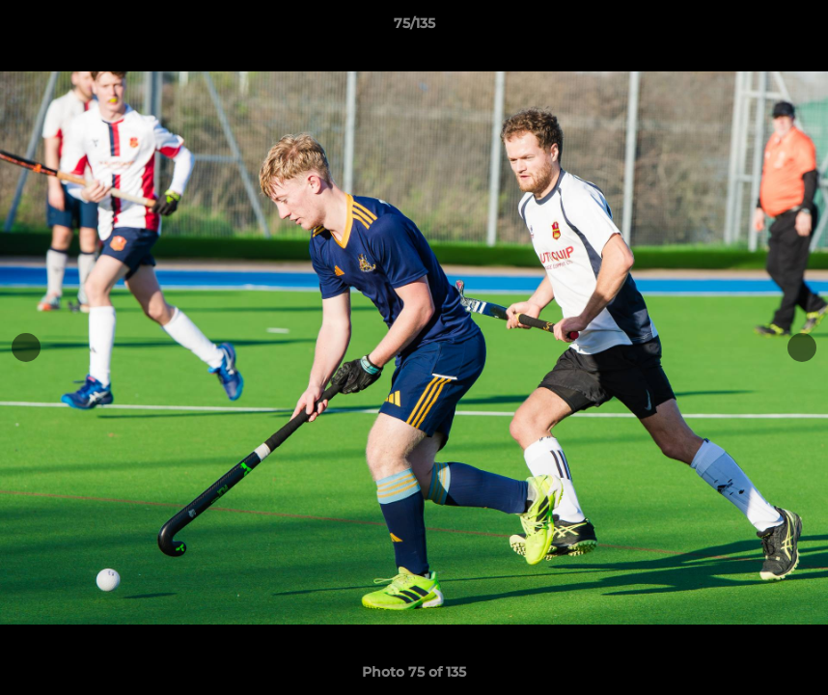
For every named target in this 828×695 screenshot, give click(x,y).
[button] (793, 28)
